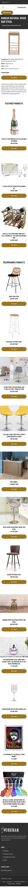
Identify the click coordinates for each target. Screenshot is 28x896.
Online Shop (7, 12)
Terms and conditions (19, 881)
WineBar (6, 851)
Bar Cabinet (14, 482)
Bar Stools (11, 59)
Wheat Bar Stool (14, 296)
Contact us (9, 881)
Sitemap (18, 883)
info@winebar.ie (5, 2)
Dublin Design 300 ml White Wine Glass (14, 709)
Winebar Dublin (8, 854)
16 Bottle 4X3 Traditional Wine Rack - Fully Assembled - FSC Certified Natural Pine (14, 236)
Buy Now (14, 77)
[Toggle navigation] (3, 7)
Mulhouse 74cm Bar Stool (14, 342)
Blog (5, 860)
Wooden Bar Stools (10, 61)
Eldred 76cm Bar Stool (14, 574)
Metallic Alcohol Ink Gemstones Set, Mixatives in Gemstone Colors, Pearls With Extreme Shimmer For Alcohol (14, 802)
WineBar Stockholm (9, 857)
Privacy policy (11, 883)
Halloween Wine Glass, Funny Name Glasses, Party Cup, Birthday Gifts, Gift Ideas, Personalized (14, 662)
